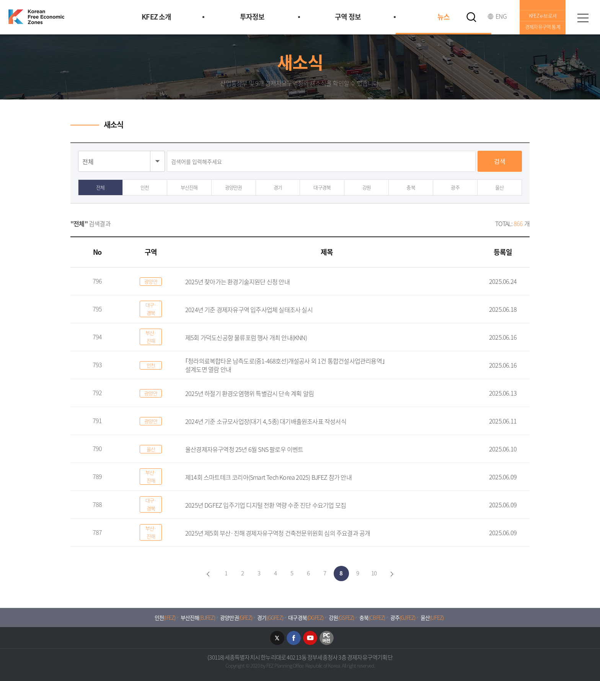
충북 (410, 187)
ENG (501, 16)
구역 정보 (348, 16)
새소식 (114, 124)
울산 (499, 187)
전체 (100, 187)
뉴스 (443, 16)
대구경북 (322, 187)
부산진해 (189, 187)
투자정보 (252, 16)
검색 (499, 161)
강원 (366, 187)
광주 (455, 187)
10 (374, 573)
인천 (144, 187)
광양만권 (233, 187)
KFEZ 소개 (156, 16)
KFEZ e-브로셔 (542, 15)
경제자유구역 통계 (542, 26)
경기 (278, 187)
